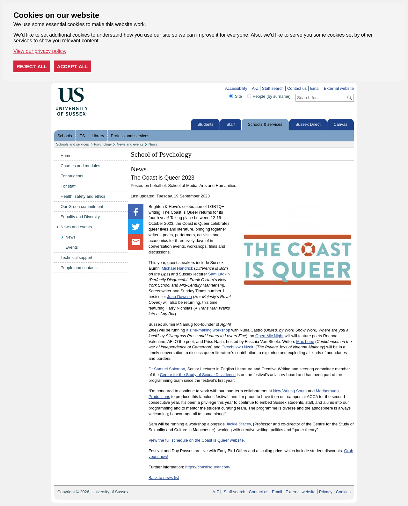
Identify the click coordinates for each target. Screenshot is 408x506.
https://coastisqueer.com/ (207, 467)
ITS (82, 135)
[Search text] (320, 98)
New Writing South (290, 390)
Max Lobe (305, 341)
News (153, 144)
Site (238, 96)
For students (72, 176)
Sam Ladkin (219, 274)
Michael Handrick (177, 268)
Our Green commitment (82, 206)
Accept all (72, 66)
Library (97, 135)
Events (71, 247)
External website (339, 88)
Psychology (103, 144)
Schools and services (72, 144)
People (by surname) (272, 96)
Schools (64, 135)
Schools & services (265, 124)
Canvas (340, 124)
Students (205, 124)
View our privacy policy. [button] (39, 51)
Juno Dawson (179, 296)
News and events (130, 144)
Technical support (76, 257)
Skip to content (101, 88)
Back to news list (164, 477)
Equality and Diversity (80, 216)
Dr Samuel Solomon (167, 369)
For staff (68, 186)
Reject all (32, 66)
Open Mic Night (269, 335)
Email (315, 88)
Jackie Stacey (238, 424)
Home (66, 155)
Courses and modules (80, 165)
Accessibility (236, 88)
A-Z (255, 88)
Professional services (130, 135)
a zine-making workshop (208, 330)
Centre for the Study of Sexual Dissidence (198, 374)
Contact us (297, 88)
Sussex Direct (308, 124)
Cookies (343, 491)
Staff (230, 124)
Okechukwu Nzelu (238, 347)
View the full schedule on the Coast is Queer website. (197, 440)
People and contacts (79, 267)
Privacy (325, 491)
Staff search (273, 88)
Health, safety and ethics (83, 196)
